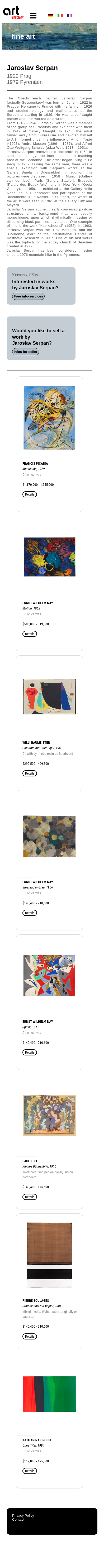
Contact (18, 1519)
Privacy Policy (23, 1515)
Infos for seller (25, 352)
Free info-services (28, 296)
